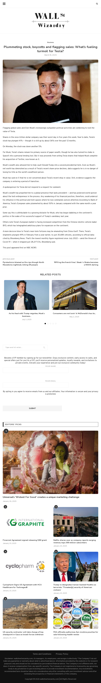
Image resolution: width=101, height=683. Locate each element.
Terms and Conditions (42, 654)
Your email (50, 384)
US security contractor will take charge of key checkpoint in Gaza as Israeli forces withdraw (23, 633)
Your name (50, 369)
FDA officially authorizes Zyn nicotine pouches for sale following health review (75, 633)
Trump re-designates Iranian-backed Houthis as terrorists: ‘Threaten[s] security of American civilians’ (74, 587)
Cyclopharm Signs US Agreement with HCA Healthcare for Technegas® (22, 586)
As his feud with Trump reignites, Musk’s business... (27, 314)
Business (50, 42)
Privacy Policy (62, 654)
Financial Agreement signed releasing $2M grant (25, 540)
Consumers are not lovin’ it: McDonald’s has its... (74, 313)
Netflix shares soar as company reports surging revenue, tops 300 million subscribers (74, 541)
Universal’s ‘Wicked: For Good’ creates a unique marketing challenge (41, 497)
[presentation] (23, 400)
